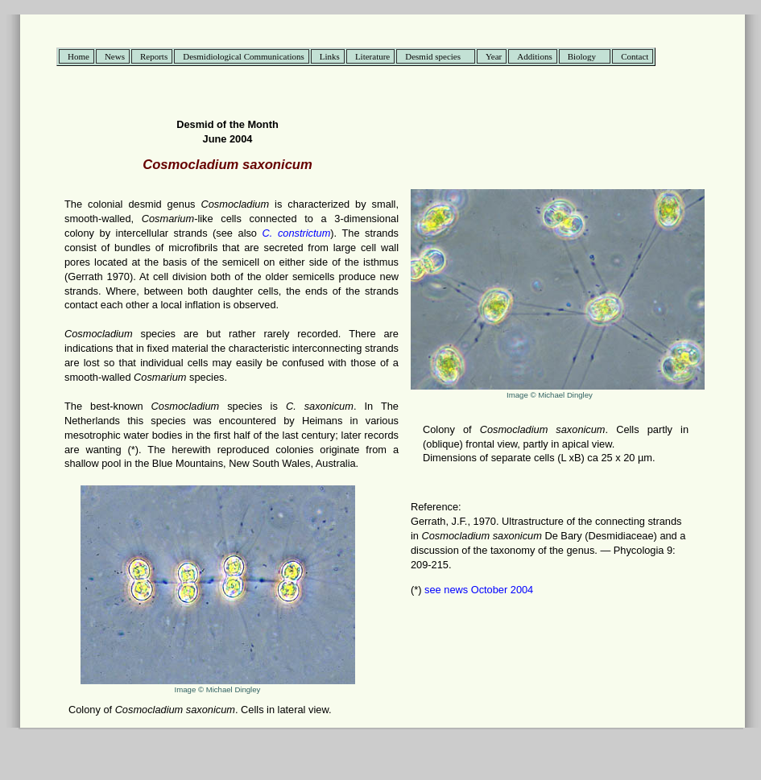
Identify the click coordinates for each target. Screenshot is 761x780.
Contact (634, 56)
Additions (534, 56)
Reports (154, 56)
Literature (372, 56)
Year (494, 56)
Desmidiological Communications (243, 56)
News (115, 56)
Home (78, 56)
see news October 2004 (478, 590)
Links (330, 56)
